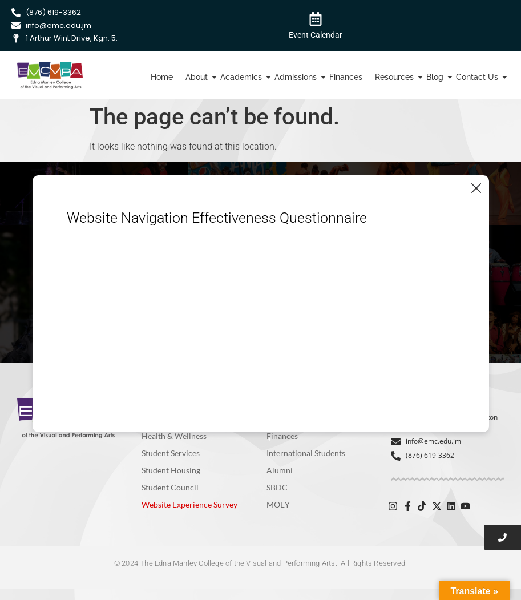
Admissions (297, 77)
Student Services (171, 453)
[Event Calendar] (315, 18)
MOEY (278, 504)
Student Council (170, 487)
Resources (396, 77)
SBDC (277, 487)
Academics (242, 77)
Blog (436, 77)
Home (162, 77)
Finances (345, 77)
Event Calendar (315, 34)
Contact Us (478, 77)
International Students (305, 453)
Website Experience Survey (189, 504)
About (198, 77)
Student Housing (171, 470)
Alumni (279, 470)
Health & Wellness (174, 436)
